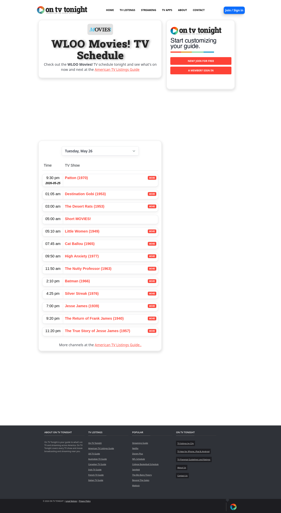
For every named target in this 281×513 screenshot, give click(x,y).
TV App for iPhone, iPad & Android (193, 451)
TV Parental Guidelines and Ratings (193, 459)
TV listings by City (185, 443)
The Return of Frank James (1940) (94, 318)
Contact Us (182, 475)
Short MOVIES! (78, 219)
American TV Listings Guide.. (118, 344)
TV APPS (167, 10)
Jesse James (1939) (82, 306)
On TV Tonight (95, 443)
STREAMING (148, 10)
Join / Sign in (234, 10)
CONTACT (199, 10)
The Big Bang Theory (142, 474)
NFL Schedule (138, 459)
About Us (181, 467)
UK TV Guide (94, 453)
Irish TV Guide (94, 469)
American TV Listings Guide (117, 69)
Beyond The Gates (140, 480)
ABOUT (182, 10)
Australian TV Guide (97, 459)
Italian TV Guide (95, 480)
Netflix (135, 448)
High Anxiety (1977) (82, 256)
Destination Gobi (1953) (85, 194)
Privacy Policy (85, 501)
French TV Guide (96, 474)
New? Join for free (201, 61)
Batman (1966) (77, 281)
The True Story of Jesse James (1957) (97, 331)
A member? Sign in (200, 70)
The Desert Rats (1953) (84, 206)
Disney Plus (137, 453)
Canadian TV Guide (97, 464)
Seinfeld (136, 469)
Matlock (136, 485)
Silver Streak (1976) (82, 293)
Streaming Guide (140, 443)
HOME (110, 10)
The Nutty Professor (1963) (88, 269)
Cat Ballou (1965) (80, 244)
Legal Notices (71, 501)
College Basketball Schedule (145, 464)
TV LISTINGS (127, 10)
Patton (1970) (76, 178)
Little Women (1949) (82, 231)
